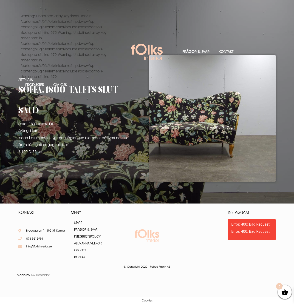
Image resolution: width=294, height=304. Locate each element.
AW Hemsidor (40, 275)
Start (78, 222)
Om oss (60, 85)
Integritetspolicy (87, 236)
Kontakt (226, 51)
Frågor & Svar (195, 51)
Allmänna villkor (88, 243)
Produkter (34, 85)
